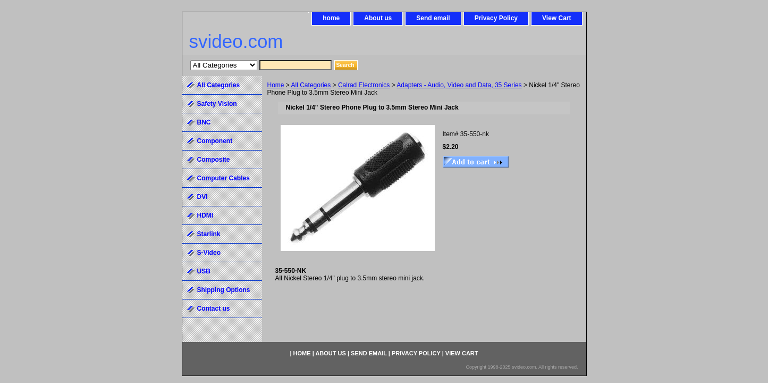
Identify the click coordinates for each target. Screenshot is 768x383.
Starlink (209, 234)
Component (215, 141)
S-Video (209, 252)
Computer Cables (223, 178)
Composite (213, 159)
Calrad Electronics (364, 85)
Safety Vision (217, 103)
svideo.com (236, 41)
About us (378, 18)
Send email (433, 18)
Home (275, 85)
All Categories (311, 85)
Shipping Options (223, 290)
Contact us (213, 308)
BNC (204, 122)
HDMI (205, 215)
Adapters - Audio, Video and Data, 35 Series (458, 85)
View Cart (556, 18)
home (331, 18)
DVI (202, 197)
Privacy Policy (496, 18)
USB (203, 271)
